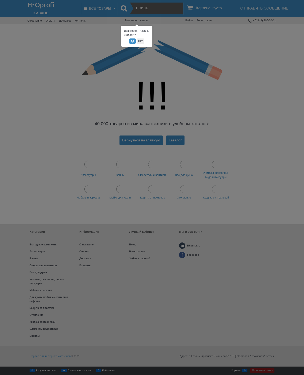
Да (132, 41)
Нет (140, 41)
